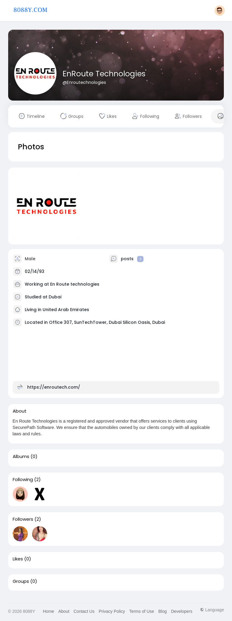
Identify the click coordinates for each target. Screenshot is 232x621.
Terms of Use (141, 611)
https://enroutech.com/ (53, 387)
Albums (21, 456)
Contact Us (83, 611)
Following (23, 479)
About (63, 611)
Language (212, 610)
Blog (162, 611)
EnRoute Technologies (104, 73)
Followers (23, 519)
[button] (219, 10)
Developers (181, 611)
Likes (18, 558)
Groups (21, 581)
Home (48, 611)
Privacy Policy (112, 611)
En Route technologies (74, 284)
